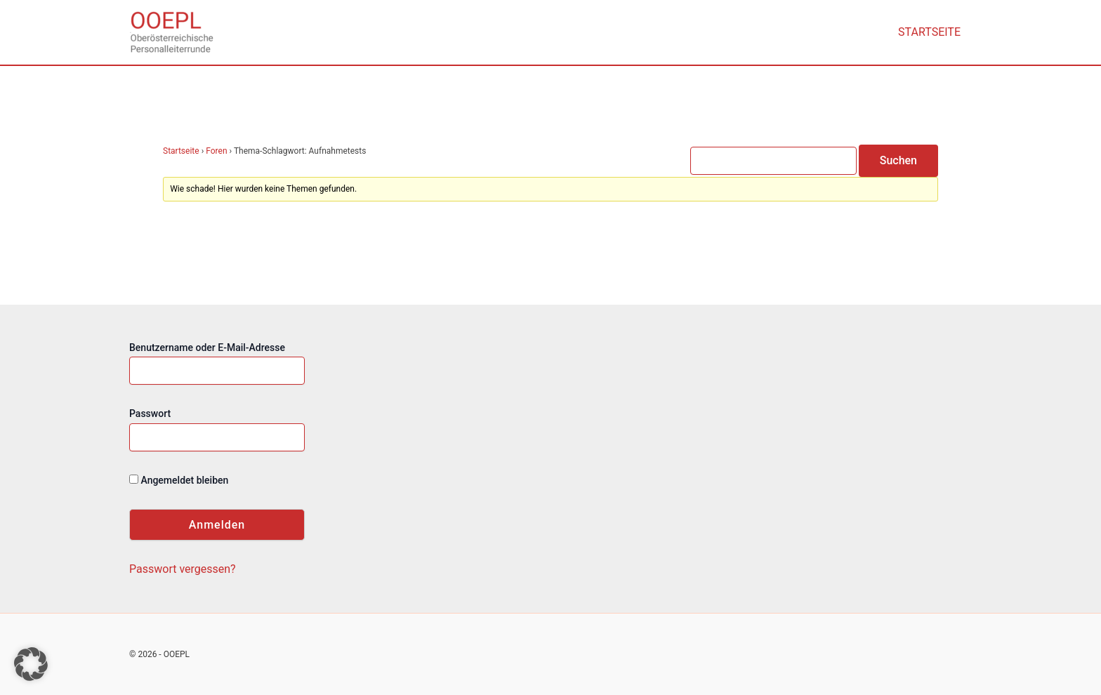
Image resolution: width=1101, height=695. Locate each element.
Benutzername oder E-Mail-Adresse (207, 347)
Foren (216, 151)
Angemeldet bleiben (178, 480)
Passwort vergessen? (182, 569)
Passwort (150, 413)
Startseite (929, 32)
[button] (31, 664)
